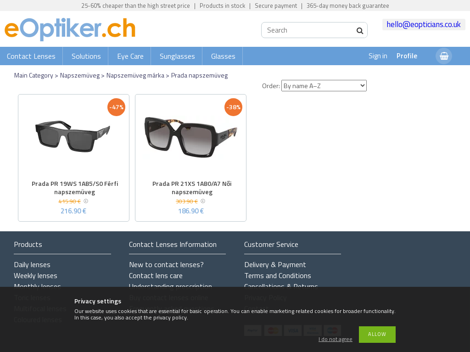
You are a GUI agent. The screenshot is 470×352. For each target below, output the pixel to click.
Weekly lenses (35, 275)
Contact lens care (156, 275)
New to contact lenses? (166, 264)
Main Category (33, 75)
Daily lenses (32, 264)
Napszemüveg (80, 75)
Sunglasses (177, 55)
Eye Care (130, 55)
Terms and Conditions (277, 275)
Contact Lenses (31, 55)
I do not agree (335, 339)
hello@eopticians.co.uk (424, 24)
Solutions (86, 55)
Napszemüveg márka (135, 75)
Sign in (378, 55)
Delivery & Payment (275, 264)
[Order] (324, 85)
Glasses (223, 55)
